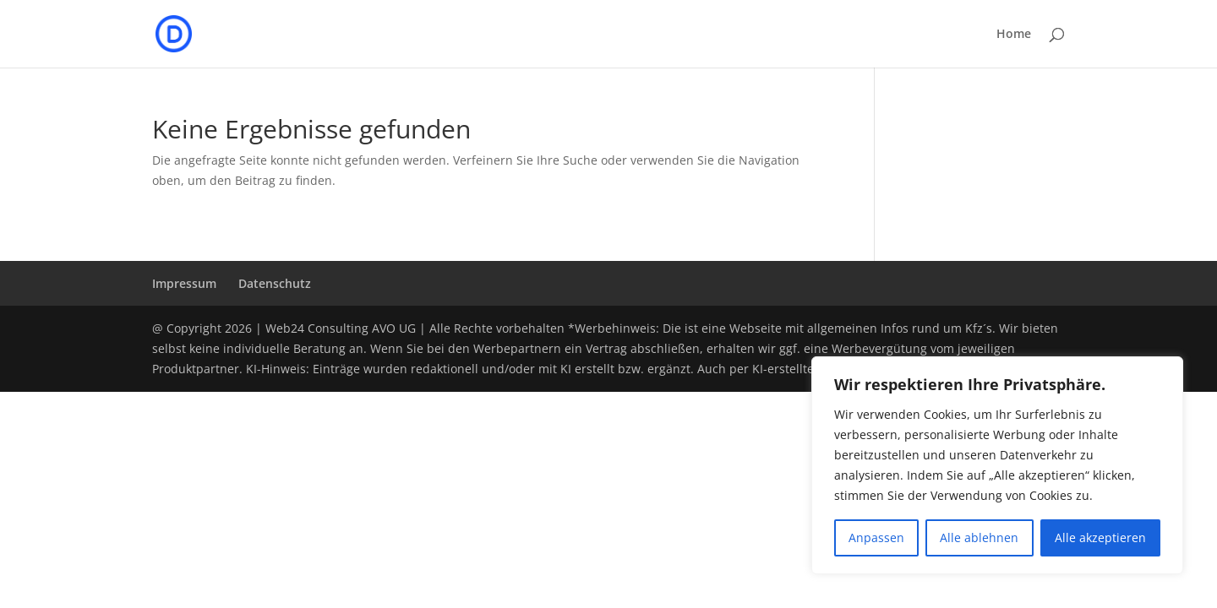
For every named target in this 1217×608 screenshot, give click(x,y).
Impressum (184, 283)
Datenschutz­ (274, 283)
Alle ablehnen (979, 537)
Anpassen (876, 537)
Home (1013, 34)
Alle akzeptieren (1100, 537)
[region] (997, 465)
